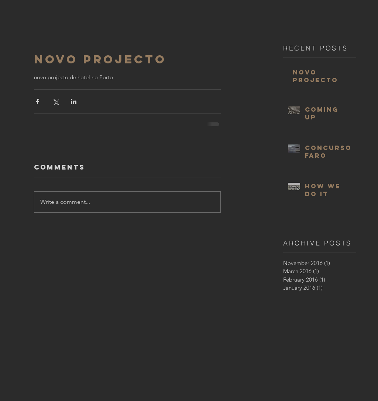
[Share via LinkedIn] (73, 101)
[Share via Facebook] (37, 101)
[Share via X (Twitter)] (55, 101)
